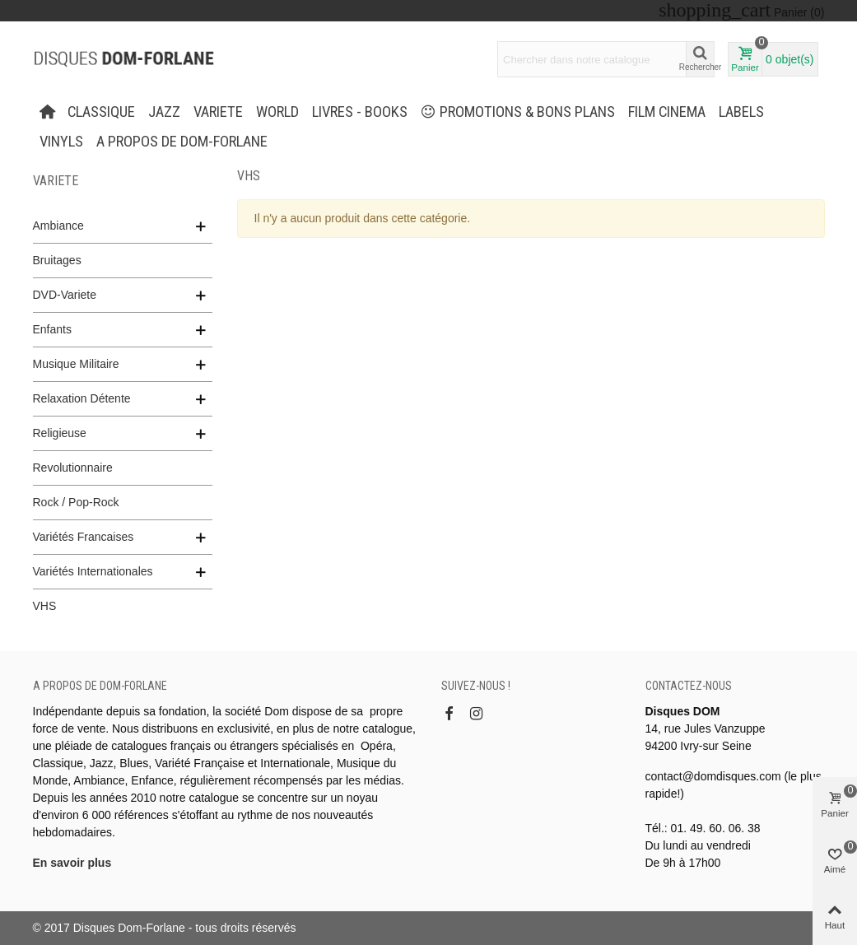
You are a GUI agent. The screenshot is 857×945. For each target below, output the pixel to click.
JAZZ (164, 112)
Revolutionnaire (73, 467)
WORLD (277, 112)
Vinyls (61, 142)
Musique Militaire (76, 363)
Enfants (52, 329)
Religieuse (59, 433)
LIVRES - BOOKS (360, 112)
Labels (741, 112)
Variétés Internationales (93, 571)
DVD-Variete (65, 294)
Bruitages (57, 260)
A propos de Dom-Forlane (182, 142)
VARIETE (218, 112)
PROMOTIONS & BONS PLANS (518, 112)
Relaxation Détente (82, 398)
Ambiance (58, 225)
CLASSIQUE (101, 112)
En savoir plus (72, 862)
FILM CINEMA (667, 112)
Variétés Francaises (83, 536)
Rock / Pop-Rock (76, 502)
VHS (45, 605)
